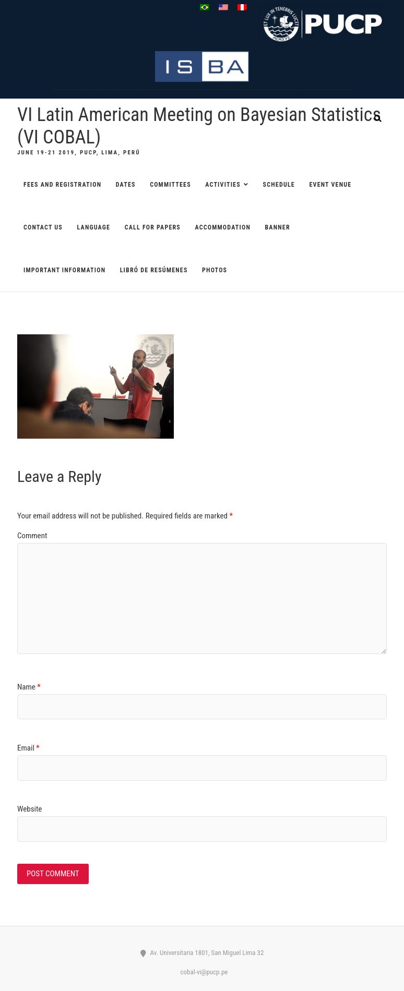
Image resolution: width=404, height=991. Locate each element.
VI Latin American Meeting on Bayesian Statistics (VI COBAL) (199, 126)
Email (28, 748)
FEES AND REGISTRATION (62, 184)
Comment (32, 535)
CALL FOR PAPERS (153, 227)
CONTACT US (43, 227)
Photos (214, 270)
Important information (64, 270)
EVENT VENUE (330, 184)
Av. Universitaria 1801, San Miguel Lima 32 (202, 953)
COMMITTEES (170, 184)
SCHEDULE (279, 184)
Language (94, 227)
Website (29, 809)
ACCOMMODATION (222, 227)
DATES (126, 184)
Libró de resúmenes (154, 270)
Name (29, 687)
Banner (277, 227)
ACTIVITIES (223, 184)
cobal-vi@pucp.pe (202, 972)
